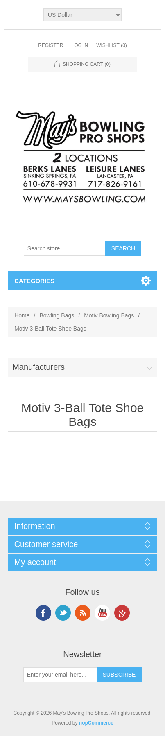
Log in (79, 45)
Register (50, 45)
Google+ (122, 613)
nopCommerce (96, 723)
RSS (82, 613)
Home (21, 315)
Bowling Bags (56, 315)
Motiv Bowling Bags (109, 315)
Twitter (63, 613)
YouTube (102, 613)
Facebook (43, 613)
